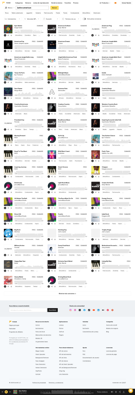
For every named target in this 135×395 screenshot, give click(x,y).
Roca (6, 13)
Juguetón (29, 13)
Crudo (79, 35)
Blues (25, 113)
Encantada (123, 35)
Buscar (54, 8)
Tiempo (31, 129)
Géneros (28, 3)
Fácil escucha (48, 13)
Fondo (58, 13)
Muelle (34, 51)
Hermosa (71, 51)
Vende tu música (56, 3)
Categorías (19, 3)
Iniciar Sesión (126, 3)
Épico (34, 35)
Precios (75, 3)
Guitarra (38, 13)
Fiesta (65, 13)
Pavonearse (72, 66)
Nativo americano (17, 13)
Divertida (71, 35)
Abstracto (18, 98)
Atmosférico (86, 13)
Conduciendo (75, 13)
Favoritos (68, 3)
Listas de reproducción (41, 3)
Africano (61, 98)
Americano (96, 13)
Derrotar (27, 51)
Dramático (28, 35)
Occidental (68, 113)
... (39, 35)
